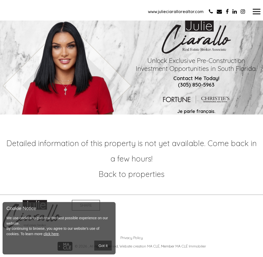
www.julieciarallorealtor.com (176, 11)
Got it (103, 245)
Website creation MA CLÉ (139, 246)
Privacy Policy (131, 237)
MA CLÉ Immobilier (190, 246)
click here (51, 234)
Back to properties (131, 174)
